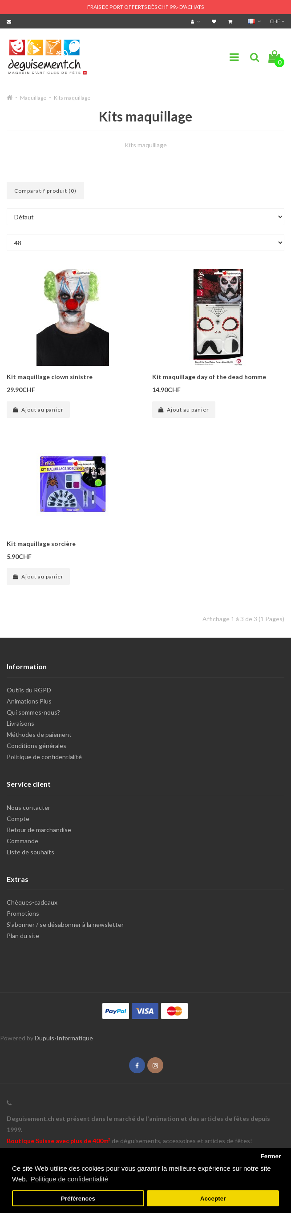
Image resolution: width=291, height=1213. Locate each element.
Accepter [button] (213, 1198)
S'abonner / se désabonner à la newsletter (65, 924)
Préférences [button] (78, 1198)
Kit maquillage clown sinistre (50, 376)
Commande (22, 841)
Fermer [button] (270, 1156)
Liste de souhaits (30, 852)
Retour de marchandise (39, 829)
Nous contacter (28, 807)
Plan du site (23, 935)
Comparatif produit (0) (45, 190)
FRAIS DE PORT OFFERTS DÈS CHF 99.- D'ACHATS (145, 7)
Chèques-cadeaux (32, 902)
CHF (277, 21)
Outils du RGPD (29, 690)
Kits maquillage (72, 97)
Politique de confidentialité (44, 756)
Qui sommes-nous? (33, 712)
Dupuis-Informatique (64, 1038)
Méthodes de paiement (39, 734)
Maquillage (33, 97)
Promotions (23, 913)
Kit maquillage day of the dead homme (209, 376)
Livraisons (20, 723)
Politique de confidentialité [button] (69, 1179)
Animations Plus (29, 701)
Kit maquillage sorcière (41, 543)
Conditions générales (36, 745)
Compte (18, 818)
